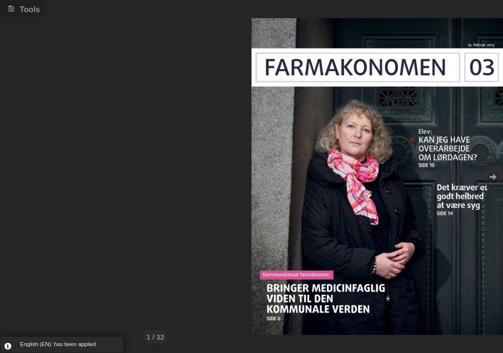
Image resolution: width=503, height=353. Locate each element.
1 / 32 (155, 337)
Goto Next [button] (493, 177)
